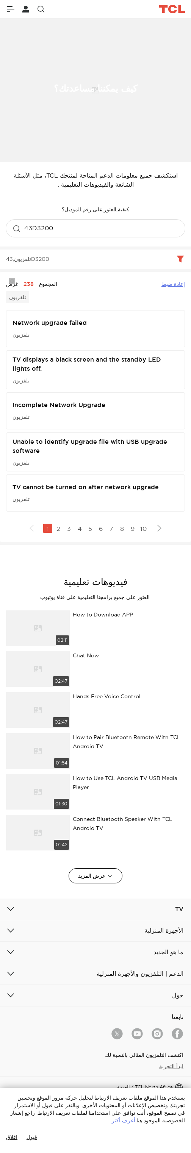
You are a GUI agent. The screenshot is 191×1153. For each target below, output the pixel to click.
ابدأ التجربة (171, 1066)
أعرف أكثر (123, 1120)
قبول (32, 1137)
